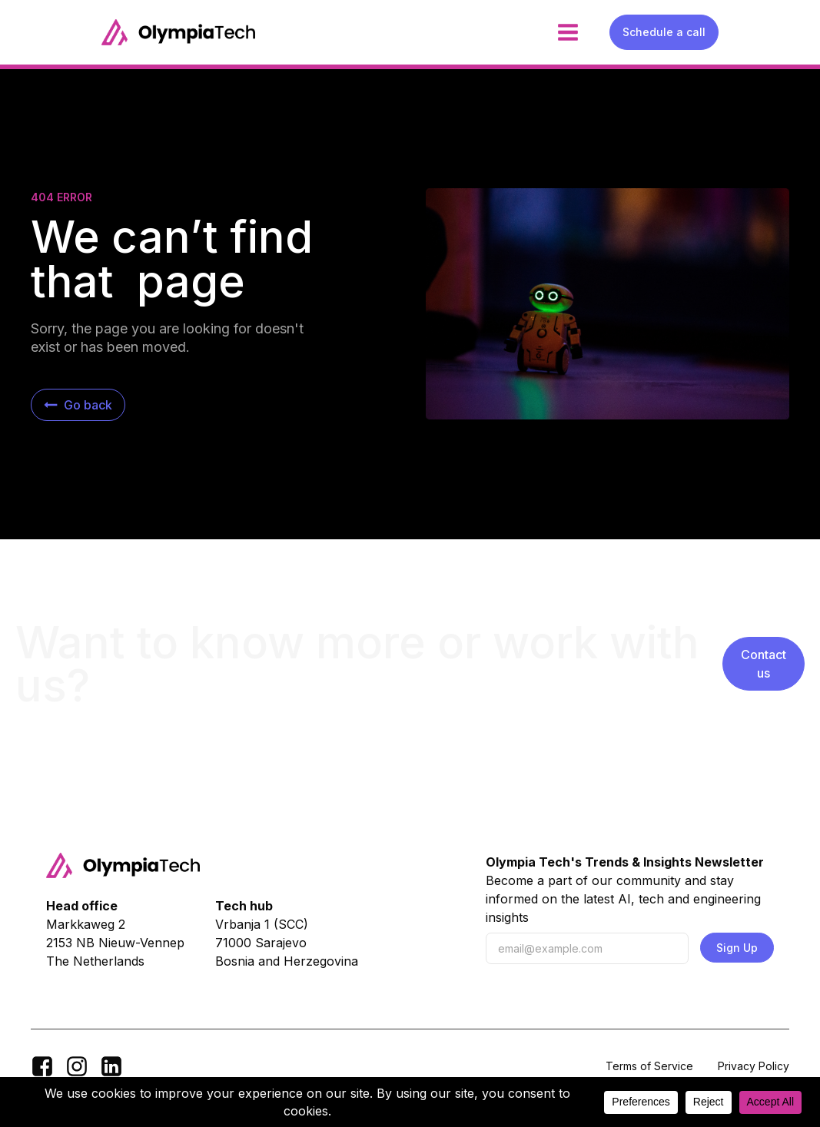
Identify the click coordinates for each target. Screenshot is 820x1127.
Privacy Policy (753, 1065)
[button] (78, 405)
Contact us (763, 664)
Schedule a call (663, 31)
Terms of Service (649, 1065)
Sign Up (737, 947)
